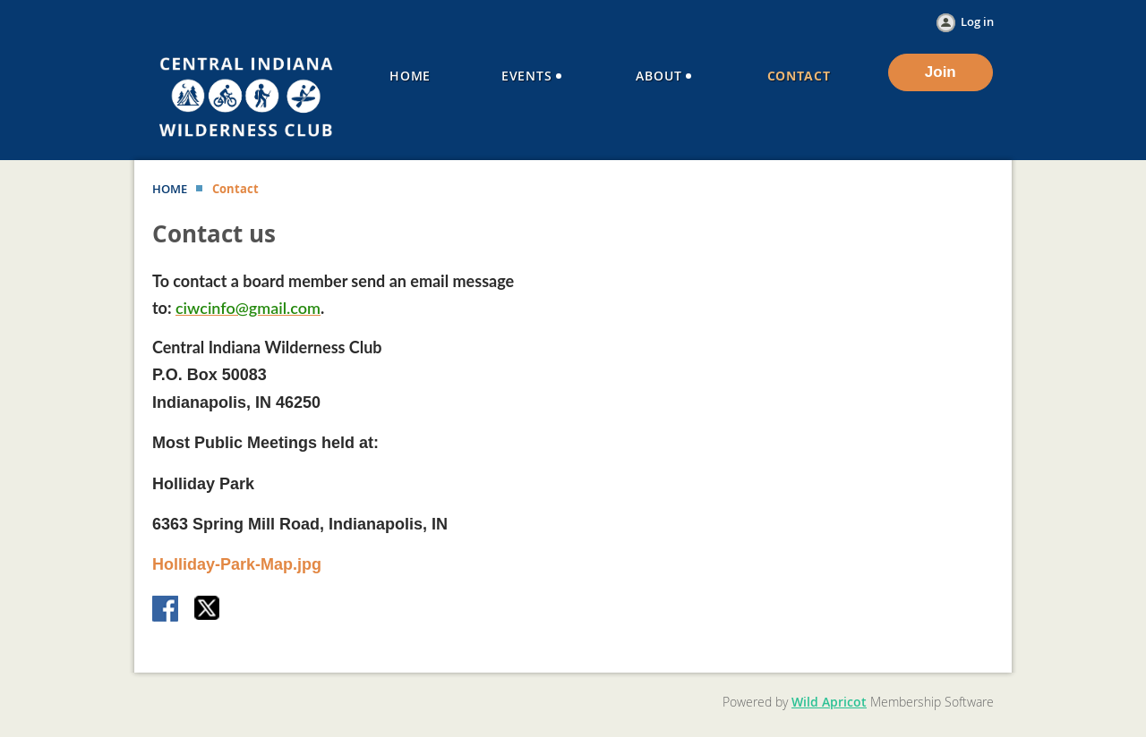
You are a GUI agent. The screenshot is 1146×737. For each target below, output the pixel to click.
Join (940, 72)
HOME (169, 189)
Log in (977, 21)
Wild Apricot (829, 701)
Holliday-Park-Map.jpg (236, 564)
